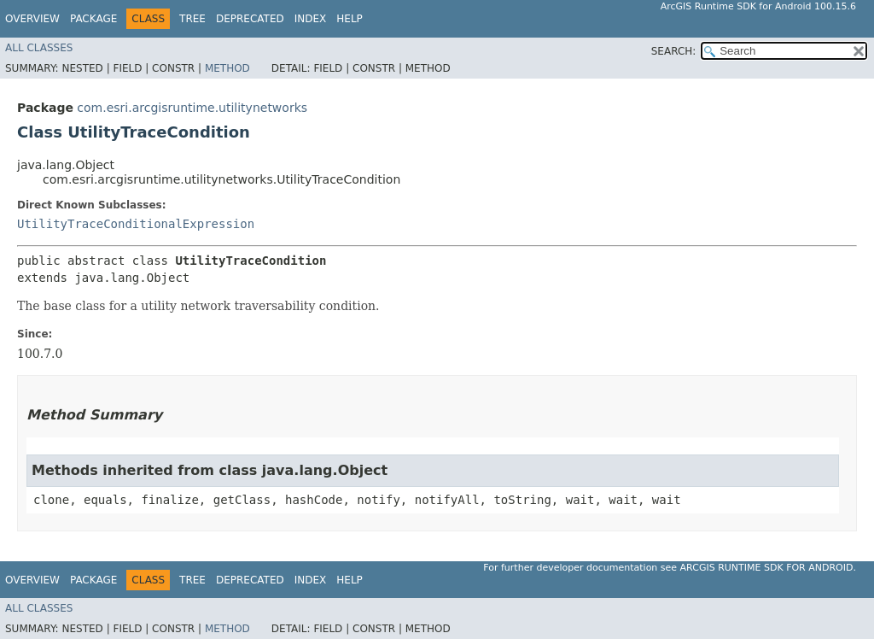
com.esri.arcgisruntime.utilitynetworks (192, 107)
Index (310, 19)
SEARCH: (673, 51)
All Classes (39, 48)
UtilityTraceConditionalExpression (135, 224)
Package (93, 19)
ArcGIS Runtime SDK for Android (767, 567)
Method (227, 68)
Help (349, 19)
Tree (192, 19)
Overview (32, 19)
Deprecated (250, 19)
